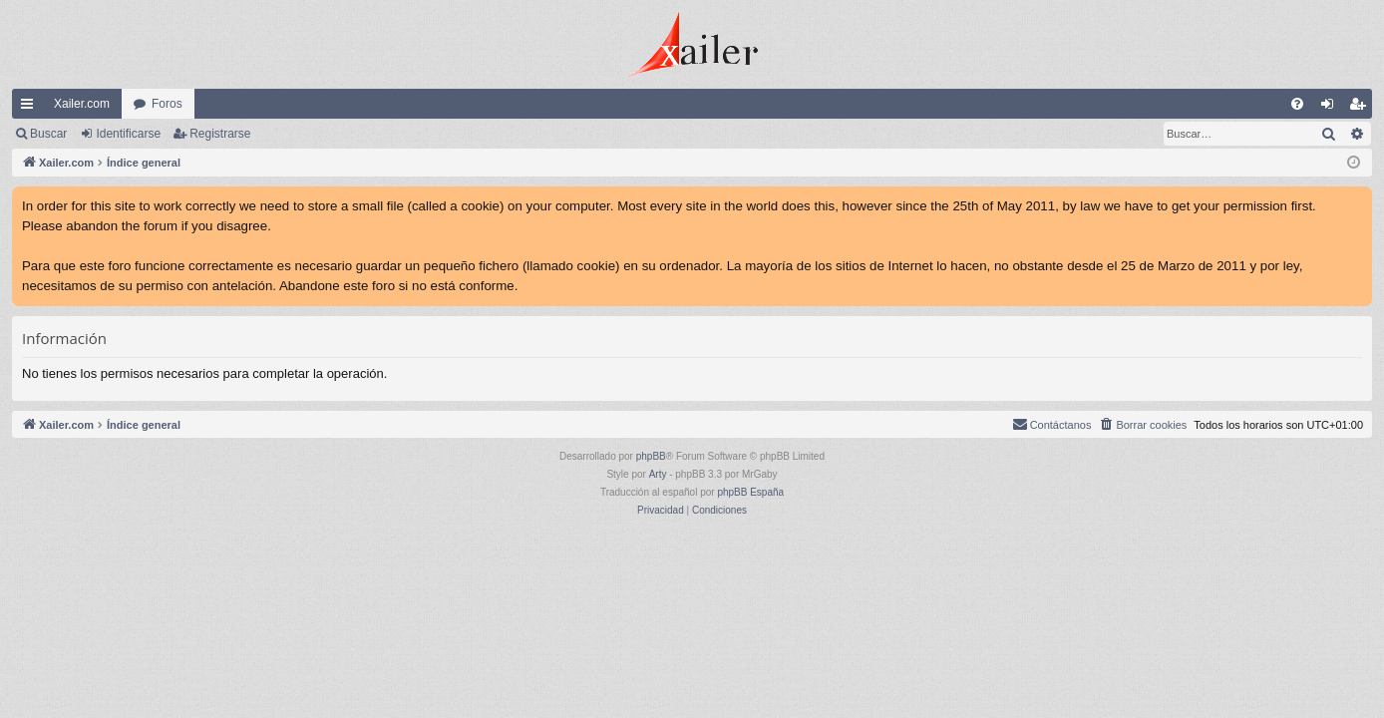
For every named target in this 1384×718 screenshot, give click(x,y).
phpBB (651, 456)
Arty (658, 474)
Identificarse (128, 134)
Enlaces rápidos (31, 108)
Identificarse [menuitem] (1331, 108)
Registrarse (219, 134)
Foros (167, 104)
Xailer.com (82, 104)
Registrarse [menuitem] (1361, 108)
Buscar (48, 134)
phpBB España (750, 492)
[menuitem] (1297, 104)
